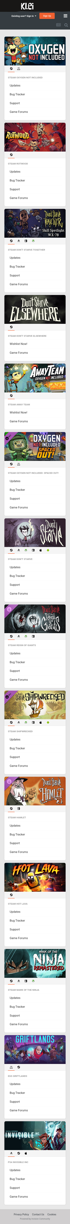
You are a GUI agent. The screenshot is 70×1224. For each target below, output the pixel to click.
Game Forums (19, 112)
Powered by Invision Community (35, 1219)
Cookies (51, 1214)
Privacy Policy (21, 1214)
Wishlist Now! (18, 344)
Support (15, 103)
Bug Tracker (17, 94)
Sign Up (47, 16)
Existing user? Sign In (24, 16)
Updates (15, 85)
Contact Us (38, 1214)
